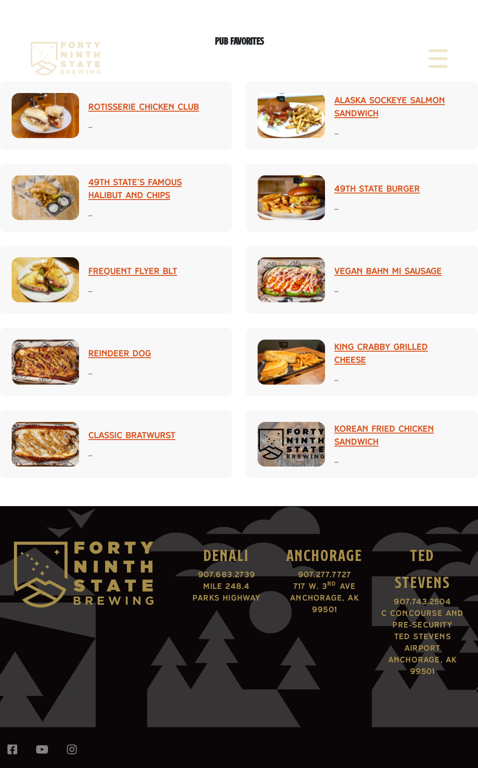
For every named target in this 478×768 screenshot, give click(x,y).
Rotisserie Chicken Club (143, 106)
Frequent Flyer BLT (132, 271)
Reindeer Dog (119, 353)
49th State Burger (377, 188)
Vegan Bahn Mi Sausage (388, 271)
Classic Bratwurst (131, 435)
